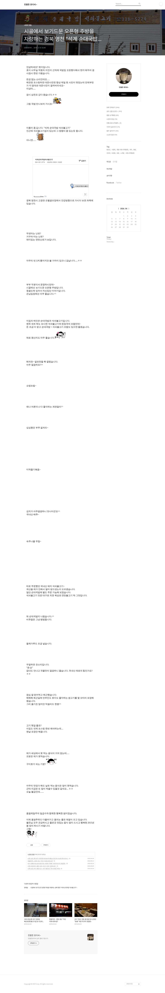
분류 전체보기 (113, 107)
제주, (131, 150)
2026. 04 (123, 209)
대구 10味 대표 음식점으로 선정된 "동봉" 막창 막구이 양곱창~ (47, 863)
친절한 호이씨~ (30, 4)
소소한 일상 (112, 135)
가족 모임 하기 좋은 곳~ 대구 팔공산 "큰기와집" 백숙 (44, 868)
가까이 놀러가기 (113, 127)
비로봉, (114, 153)
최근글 (109, 162)
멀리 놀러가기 (112, 131)
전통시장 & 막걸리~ (114, 123)
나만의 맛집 (31, 854)
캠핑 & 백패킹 (113, 115)
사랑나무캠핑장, (130, 153)
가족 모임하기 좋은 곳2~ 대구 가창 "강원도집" (42, 866)
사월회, (114, 150)
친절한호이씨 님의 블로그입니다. (38, 938)
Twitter (119, 183)
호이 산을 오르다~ (114, 111)
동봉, (118, 153)
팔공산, (109, 150)
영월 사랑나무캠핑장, (123, 150)
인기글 (115, 162)
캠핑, (134, 150)
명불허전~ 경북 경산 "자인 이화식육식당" (40, 861)
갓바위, (109, 153)
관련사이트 (129, 984)
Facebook (110, 183)
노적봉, (122, 153)
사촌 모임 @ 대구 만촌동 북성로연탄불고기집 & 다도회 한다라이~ (48, 858)
